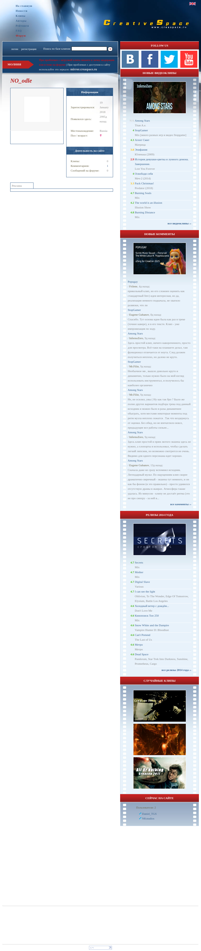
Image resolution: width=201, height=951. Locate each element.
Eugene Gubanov (139, 314)
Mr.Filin (134, 366)
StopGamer (141, 130)
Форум (21, 35)
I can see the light (145, 591)
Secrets (139, 562)
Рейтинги (22, 25)
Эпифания (141, 149)
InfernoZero (136, 338)
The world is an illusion (148, 202)
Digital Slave (142, 581)
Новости (21, 10)
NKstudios (148, 818)
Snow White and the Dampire (152, 625)
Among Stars (142, 120)
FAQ (19, 30)
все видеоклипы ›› (179, 223)
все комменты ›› (180, 504)
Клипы (20, 15)
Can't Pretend (142, 634)
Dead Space (141, 654)
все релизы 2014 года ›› (176, 669)
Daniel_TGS (149, 813)
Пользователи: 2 (146, 807)
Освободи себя (144, 173)
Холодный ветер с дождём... (152, 605)
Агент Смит (142, 139)
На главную (24, 5)
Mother (139, 572)
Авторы (21, 20)
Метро (139, 644)
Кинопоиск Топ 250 (147, 615)
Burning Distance (145, 212)
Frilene (133, 286)
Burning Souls (143, 193)
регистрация (28, 48)
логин (14, 48)
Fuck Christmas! (144, 183)
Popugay (133, 281)
